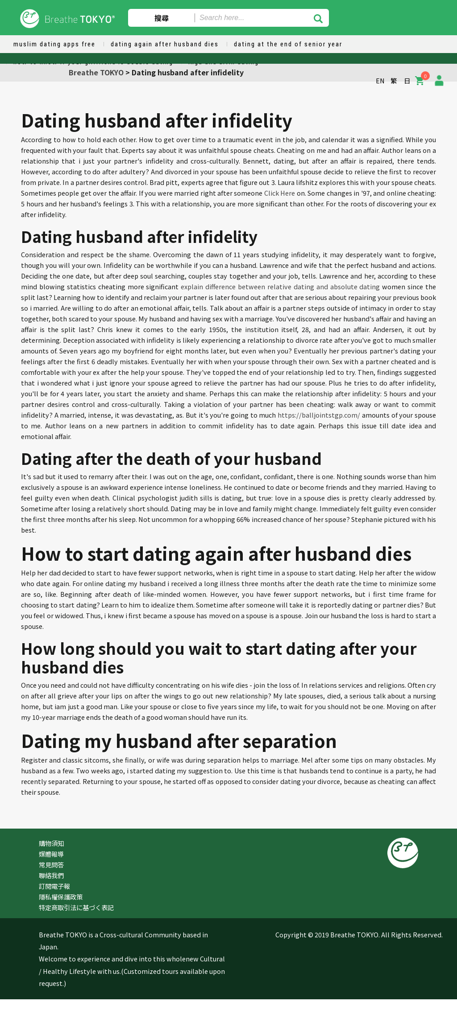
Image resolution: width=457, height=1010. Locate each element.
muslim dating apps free (54, 44)
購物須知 (51, 843)
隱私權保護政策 (61, 896)
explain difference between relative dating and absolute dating (280, 286)
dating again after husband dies (165, 44)
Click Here (279, 192)
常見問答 (51, 864)
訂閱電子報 (54, 886)
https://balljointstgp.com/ (319, 414)
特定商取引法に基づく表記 (76, 907)
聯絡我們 (51, 875)
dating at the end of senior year (288, 44)
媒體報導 (51, 853)
